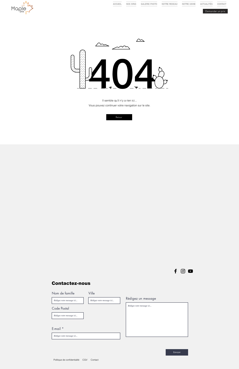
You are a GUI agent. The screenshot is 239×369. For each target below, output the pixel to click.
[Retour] (119, 117)
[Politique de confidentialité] (66, 360)
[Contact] (94, 360)
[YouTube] (190, 271)
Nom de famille (63, 293)
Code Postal (60, 308)
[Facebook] (175, 271)
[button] (85, 360)
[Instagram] (183, 271)
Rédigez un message (141, 298)
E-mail (56, 328)
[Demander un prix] (215, 11)
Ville (91, 293)
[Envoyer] (177, 352)
